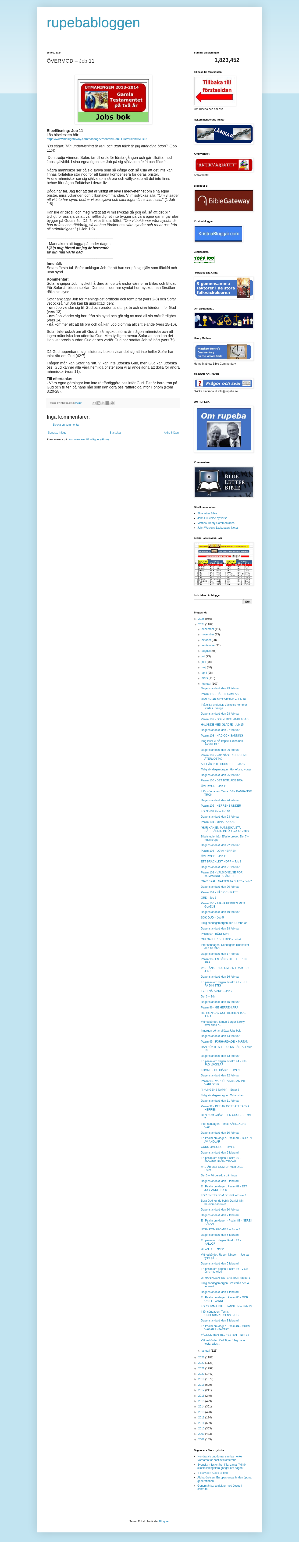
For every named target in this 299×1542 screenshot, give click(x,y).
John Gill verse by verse (212, 518)
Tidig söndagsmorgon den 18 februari (224, 923)
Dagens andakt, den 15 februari (220, 1002)
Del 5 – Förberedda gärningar (219, 1175)
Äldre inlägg (171, 432)
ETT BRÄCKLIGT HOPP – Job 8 (221, 861)
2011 (201, 1423)
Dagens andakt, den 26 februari (220, 749)
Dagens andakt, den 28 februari (220, 713)
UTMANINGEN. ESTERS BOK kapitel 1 (225, 1277)
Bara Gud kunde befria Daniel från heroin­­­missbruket (222, 1202)
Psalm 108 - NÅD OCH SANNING (222, 735)
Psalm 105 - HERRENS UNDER (221, 805)
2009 (201, 1433)
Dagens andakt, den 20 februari (220, 886)
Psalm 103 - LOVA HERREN (218, 850)
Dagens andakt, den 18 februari (220, 928)
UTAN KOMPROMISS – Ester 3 (220, 1229)
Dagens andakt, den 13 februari (220, 1056)
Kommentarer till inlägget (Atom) (88, 439)
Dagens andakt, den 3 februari (219, 1320)
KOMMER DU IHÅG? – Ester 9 (220, 1070)
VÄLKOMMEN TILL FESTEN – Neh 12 (225, 1334)
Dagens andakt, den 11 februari (220, 1100)
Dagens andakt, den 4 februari (219, 1292)
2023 (201, 1357)
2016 (201, 1395)
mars (205, 678)
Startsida (115, 432)
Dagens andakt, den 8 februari (219, 1181)
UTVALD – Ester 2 (212, 1249)
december (208, 629)
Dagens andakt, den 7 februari (219, 1215)
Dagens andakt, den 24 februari (220, 800)
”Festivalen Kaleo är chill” (213, 1472)
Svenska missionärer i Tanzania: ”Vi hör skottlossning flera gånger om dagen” (221, 1466)
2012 (201, 1417)
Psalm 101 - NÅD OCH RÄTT (219, 892)
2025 (201, 618)
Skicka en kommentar (66, 424)
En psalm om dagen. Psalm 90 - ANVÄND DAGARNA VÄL (221, 1159)
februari (207, 683)
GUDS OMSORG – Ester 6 (218, 1147)
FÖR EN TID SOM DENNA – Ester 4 (223, 1195)
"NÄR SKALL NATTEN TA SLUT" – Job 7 (226, 881)
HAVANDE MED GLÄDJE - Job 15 (222, 724)
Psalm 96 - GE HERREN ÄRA (219, 1007)
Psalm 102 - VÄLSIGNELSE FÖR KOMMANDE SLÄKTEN (222, 874)
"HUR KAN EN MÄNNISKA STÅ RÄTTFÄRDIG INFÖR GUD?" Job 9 (225, 829)
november (208, 634)
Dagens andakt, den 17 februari (220, 953)
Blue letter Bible (207, 513)
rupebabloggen (93, 22)
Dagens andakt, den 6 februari (219, 1234)
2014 (201, 1406)
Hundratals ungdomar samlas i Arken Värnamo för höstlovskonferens (220, 1458)
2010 (201, 1428)
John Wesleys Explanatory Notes (217, 527)
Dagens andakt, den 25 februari (220, 775)
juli (204, 656)
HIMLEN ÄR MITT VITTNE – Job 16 (223, 699)
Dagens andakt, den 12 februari (220, 1075)
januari (206, 1350)
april (205, 672)
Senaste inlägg (57, 432)
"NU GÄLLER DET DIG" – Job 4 (221, 939)
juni (204, 661)
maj (204, 667)
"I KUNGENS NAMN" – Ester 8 (220, 1089)
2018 (201, 1384)
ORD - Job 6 (209, 897)
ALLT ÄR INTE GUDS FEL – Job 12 (223, 764)
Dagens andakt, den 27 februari (220, 730)
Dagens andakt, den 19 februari (220, 912)
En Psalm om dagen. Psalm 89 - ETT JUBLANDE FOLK (224, 1188)
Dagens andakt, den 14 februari (220, 1036)
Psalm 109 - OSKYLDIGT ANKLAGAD (225, 719)
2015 (201, 1401)
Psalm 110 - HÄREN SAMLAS (219, 694)
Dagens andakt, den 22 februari (220, 845)
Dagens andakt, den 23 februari (220, 816)
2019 (201, 1379)
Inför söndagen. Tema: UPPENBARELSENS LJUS (219, 1313)
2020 (201, 1373)
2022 (201, 1362)
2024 (201, 624)
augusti (206, 650)
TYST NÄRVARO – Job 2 (216, 991)
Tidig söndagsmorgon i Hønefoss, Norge (226, 769)
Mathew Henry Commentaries (216, 523)
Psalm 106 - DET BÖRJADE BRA (222, 780)
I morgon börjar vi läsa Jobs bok (221, 1030)
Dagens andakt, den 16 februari (220, 976)
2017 (201, 1390)
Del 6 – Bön (208, 996)
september (209, 645)
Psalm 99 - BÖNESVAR (215, 934)
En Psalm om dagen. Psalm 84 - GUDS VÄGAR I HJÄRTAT (225, 1328)
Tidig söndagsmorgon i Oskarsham (222, 1095)
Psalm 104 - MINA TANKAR (218, 822)
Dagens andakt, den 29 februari (220, 688)
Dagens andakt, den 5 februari (219, 1263)
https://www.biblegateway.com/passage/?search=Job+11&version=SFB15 (97, 139)
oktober (207, 640)
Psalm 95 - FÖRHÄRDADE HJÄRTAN (224, 1041)
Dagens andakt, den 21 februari (220, 867)
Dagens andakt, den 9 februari (219, 1152)
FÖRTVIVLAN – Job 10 (215, 811)
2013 (201, 1412)
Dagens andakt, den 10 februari (220, 1132)
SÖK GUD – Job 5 (212, 917)
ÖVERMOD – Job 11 (214, 786)
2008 (201, 1439)
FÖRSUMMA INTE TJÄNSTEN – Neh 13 (226, 1306)
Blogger (164, 1521)
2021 (201, 1368)
